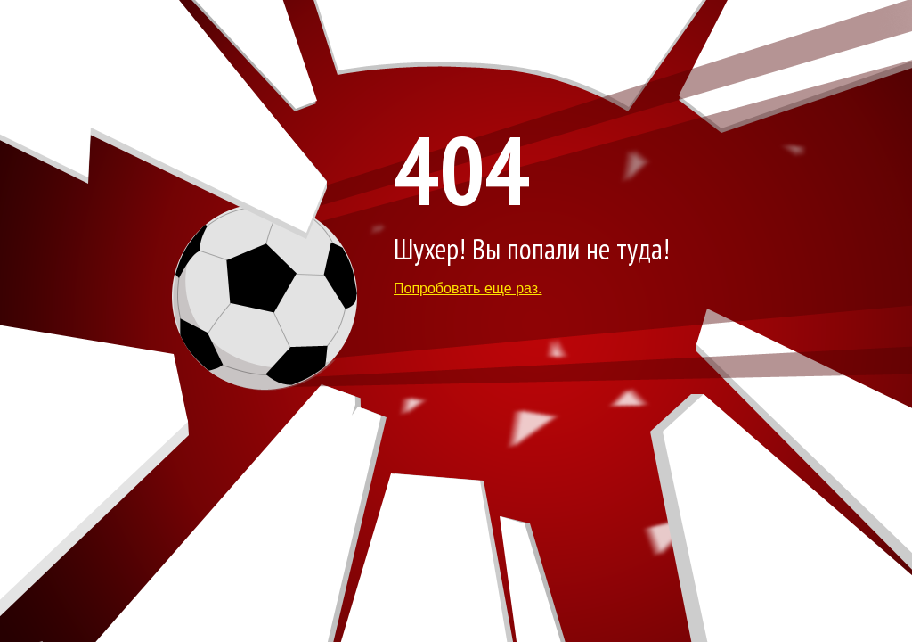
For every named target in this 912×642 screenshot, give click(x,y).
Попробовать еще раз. (468, 288)
